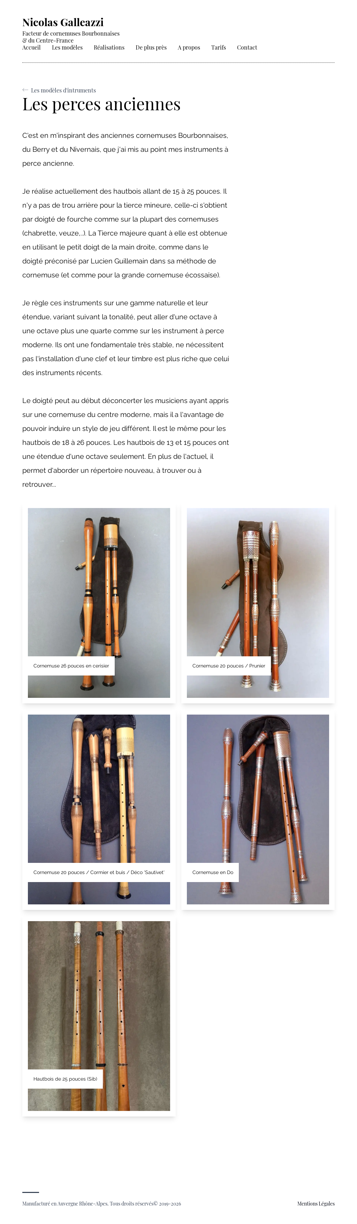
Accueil (31, 47)
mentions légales (316, 1203)
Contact (247, 47)
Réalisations (109, 47)
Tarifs (218, 47)
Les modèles (67, 47)
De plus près (151, 47)
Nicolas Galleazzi (63, 22)
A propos (189, 47)
